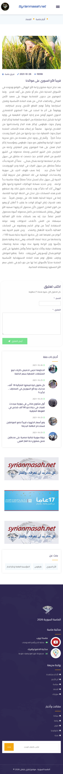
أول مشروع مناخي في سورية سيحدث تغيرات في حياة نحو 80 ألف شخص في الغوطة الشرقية (27, 407)
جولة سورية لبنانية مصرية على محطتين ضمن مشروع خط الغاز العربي (26, 439)
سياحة (55, 716)
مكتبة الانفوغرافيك (38, 649)
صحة (56, 735)
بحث (9, 747)
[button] (57, 7)
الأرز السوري (51, 567)
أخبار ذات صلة (50, 357)
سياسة (55, 684)
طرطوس (38, 567)
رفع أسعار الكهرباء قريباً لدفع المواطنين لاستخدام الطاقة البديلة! (26, 424)
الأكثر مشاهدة (52, 674)
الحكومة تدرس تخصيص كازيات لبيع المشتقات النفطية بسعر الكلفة (28, 372)
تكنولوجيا (54, 730)
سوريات (55, 694)
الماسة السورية (43, 769)
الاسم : (57, 298)
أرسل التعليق (14, 341)
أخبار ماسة (40, 19)
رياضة (56, 721)
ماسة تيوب (42, 638)
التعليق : (57, 310)
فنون (56, 725)
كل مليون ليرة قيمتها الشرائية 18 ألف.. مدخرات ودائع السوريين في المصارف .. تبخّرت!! (26, 388)
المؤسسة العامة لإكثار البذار (18, 567)
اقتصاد (28, 19)
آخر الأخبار (54, 679)
